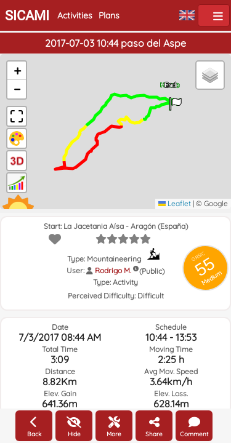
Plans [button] (109, 15)
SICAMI (27, 15)
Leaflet (174, 203)
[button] (175, 99)
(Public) (151, 271)
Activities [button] (74, 15)
